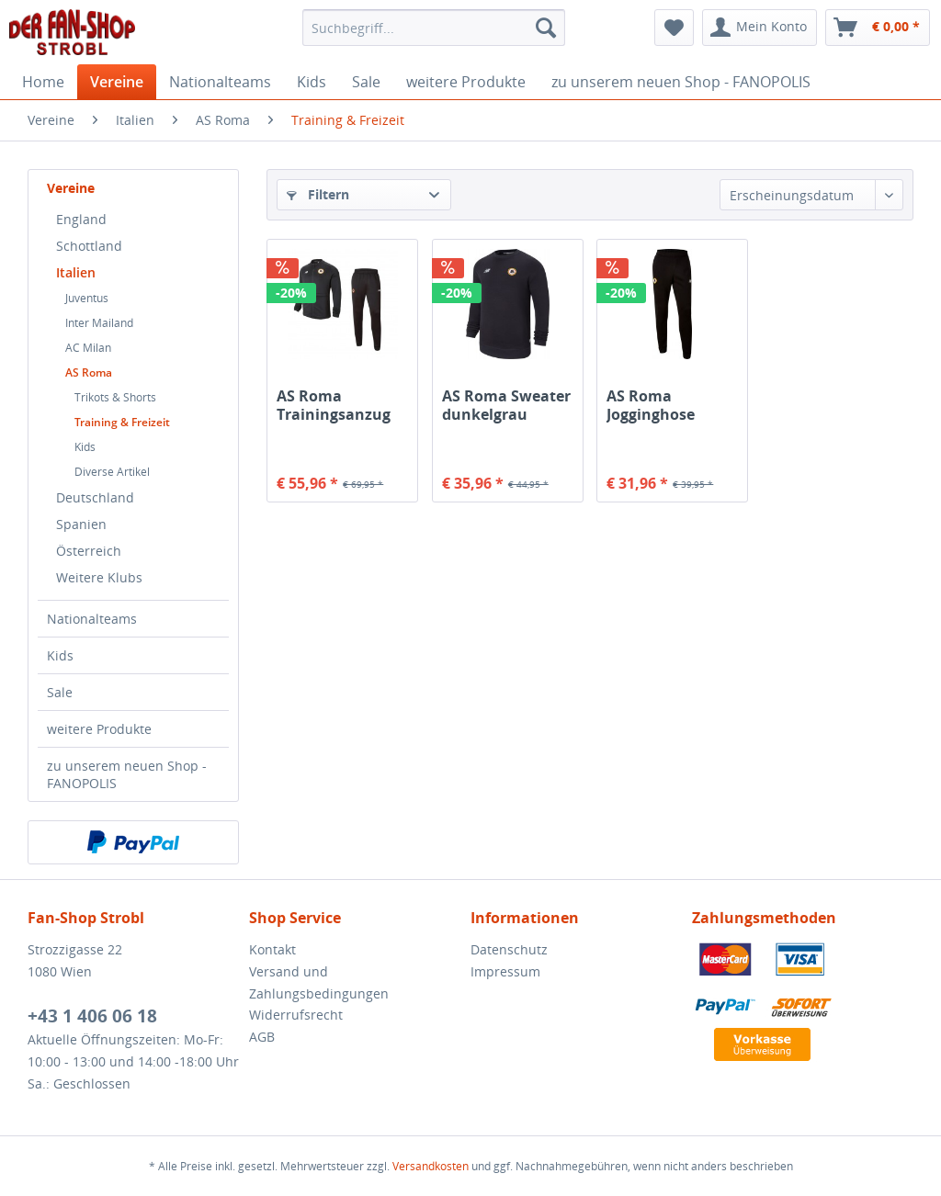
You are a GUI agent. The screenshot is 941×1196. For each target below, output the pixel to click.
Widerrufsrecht (296, 1014)
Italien (76, 272)
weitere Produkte (99, 729)
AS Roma (88, 372)
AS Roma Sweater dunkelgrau (506, 405)
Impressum (505, 971)
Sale (60, 692)
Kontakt (272, 949)
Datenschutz (509, 949)
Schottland (89, 245)
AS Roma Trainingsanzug (334, 405)
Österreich (88, 550)
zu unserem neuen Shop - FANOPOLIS (127, 774)
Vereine (71, 188)
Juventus (86, 298)
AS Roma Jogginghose (651, 405)
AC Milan (88, 347)
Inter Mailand (99, 323)
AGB (262, 1036)
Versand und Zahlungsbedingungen (319, 982)
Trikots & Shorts (115, 397)
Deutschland (95, 497)
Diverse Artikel (112, 472)
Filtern (318, 194)
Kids (85, 447)
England (81, 219)
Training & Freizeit (122, 422)
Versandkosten (430, 1166)
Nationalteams (92, 618)
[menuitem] (434, 27)
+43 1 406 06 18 (92, 1016)
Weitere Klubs (99, 577)
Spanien (81, 524)
